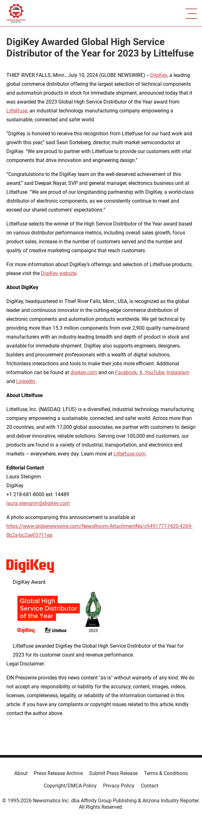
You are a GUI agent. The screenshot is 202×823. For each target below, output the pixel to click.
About (21, 773)
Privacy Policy (118, 786)
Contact (149, 786)
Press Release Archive (58, 773)
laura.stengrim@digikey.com (38, 503)
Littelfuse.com (130, 454)
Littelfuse (16, 111)
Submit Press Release (113, 773)
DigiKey (158, 75)
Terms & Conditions (166, 773)
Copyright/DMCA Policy (70, 786)
